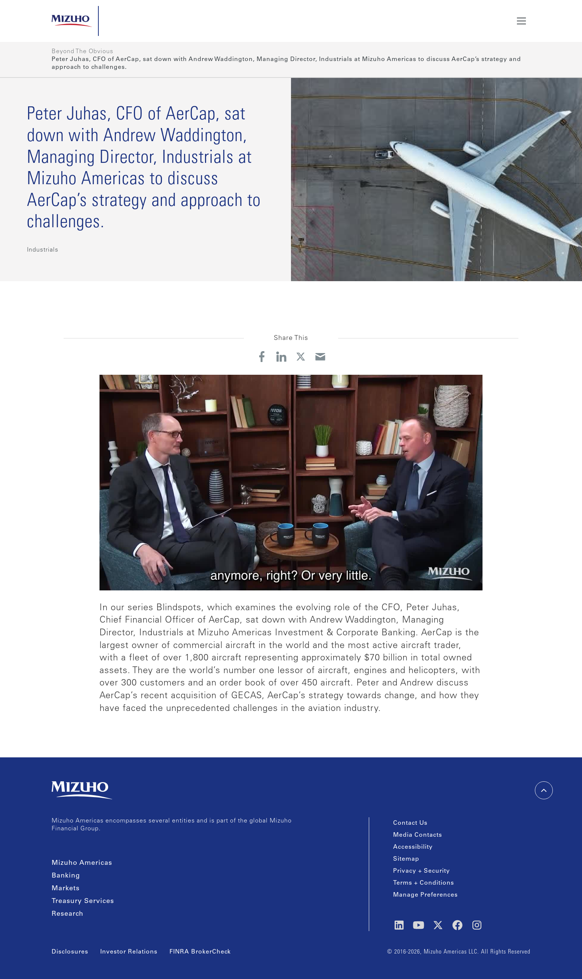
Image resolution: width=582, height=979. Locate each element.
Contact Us (410, 823)
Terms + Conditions (423, 883)
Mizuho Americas (82, 863)
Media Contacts (417, 835)
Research (67, 914)
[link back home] (82, 790)
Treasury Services (83, 901)
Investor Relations (128, 952)
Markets (66, 888)
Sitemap (406, 859)
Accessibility (413, 847)
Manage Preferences (425, 895)
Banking (66, 876)
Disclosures (70, 952)
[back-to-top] (544, 790)
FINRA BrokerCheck (200, 952)
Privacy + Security (421, 871)
